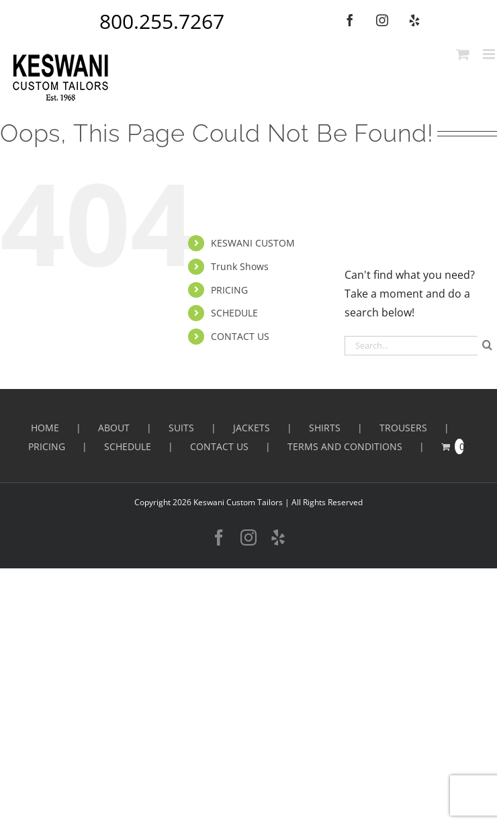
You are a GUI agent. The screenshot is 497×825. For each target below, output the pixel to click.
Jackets (251, 427)
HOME (45, 427)
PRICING (229, 290)
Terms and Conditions (344, 446)
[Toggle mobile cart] (462, 54)
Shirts (325, 427)
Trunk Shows (240, 266)
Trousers (403, 427)
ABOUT (114, 427)
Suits (181, 427)
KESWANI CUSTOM (253, 242)
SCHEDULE (234, 312)
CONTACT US (240, 336)
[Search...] (411, 345)
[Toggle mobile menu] (490, 54)
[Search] (487, 345)
